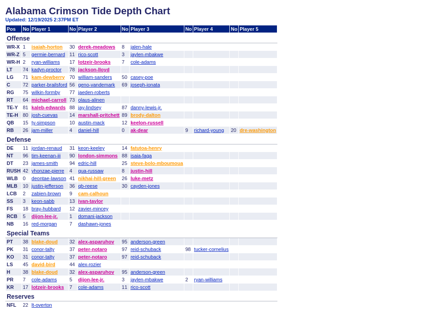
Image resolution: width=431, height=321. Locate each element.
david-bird (43, 264)
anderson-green (147, 241)
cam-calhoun (93, 193)
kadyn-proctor (46, 69)
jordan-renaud (47, 148)
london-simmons (98, 155)
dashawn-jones (94, 223)
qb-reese (88, 186)
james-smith (45, 163)
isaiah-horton (47, 46)
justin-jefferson (47, 186)
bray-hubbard (46, 208)
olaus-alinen (91, 100)
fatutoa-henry (146, 148)
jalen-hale (141, 46)
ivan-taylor (90, 201)
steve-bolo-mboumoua (156, 163)
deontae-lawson (49, 178)
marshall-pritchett (99, 115)
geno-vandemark (96, 84)
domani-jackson (95, 216)
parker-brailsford (49, 84)
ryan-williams (46, 62)
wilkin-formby (46, 92)
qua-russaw (91, 170)
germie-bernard (48, 54)
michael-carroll (49, 100)
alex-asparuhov (96, 241)
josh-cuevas (45, 115)
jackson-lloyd (94, 69)
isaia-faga (141, 155)
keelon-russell (146, 122)
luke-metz (141, 178)
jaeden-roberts (94, 92)
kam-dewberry (48, 77)
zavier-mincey (93, 208)
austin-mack (91, 122)
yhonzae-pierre (48, 170)
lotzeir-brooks (94, 62)
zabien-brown (46, 193)
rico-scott (88, 54)
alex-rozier (89, 264)
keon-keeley (91, 148)
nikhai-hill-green (97, 178)
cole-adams (143, 62)
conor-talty (43, 249)
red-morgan (44, 223)
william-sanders (95, 77)
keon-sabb (43, 201)
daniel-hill (88, 130)
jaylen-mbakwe (146, 54)
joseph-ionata (145, 84)
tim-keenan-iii (46, 155)
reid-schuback (145, 249)
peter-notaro (92, 249)
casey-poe (141, 77)
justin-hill (141, 170)
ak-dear (139, 130)
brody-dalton (145, 115)
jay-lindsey (90, 107)
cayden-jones (144, 186)
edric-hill (87, 163)
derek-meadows (96, 46)
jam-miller (42, 130)
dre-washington (258, 130)
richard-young (209, 130)
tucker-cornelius (211, 249)
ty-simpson (43, 122)
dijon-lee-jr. (45, 216)
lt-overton (42, 305)
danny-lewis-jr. (146, 107)
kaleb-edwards (48, 107)
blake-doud (45, 241)
